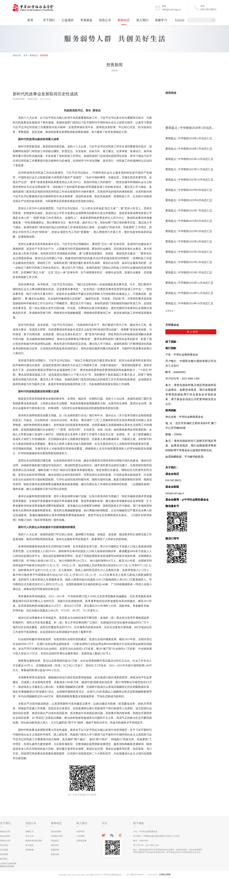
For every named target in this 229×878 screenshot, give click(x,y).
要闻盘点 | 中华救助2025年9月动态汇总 (188, 189)
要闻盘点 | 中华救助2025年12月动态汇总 (189, 159)
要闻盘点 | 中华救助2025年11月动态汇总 (189, 169)
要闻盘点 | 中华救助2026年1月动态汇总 (188, 148)
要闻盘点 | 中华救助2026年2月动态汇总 (188, 138)
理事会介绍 (5, 840)
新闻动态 (124, 20)
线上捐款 (192, 331)
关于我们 (49, 20)
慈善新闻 (44, 55)
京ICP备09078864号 (135, 874)
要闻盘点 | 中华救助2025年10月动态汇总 (189, 179)
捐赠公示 (29, 831)
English (179, 20)
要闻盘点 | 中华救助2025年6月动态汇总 (188, 220)
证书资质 (4, 850)
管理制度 (29, 850)
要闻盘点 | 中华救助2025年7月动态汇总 (188, 210)
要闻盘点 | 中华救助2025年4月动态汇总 (188, 241)
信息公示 (105, 20)
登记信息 (4, 845)
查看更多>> (170, 311)
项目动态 (55, 845)
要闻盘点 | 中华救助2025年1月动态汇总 (188, 272)
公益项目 (68, 20)
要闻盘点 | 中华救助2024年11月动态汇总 (189, 293)
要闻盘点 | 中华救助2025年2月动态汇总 (188, 262)
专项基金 (86, 20)
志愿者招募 (81, 840)
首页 (30, 20)
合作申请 (80, 831)
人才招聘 (80, 836)
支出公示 (29, 836)
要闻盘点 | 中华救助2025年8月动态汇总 (188, 200)
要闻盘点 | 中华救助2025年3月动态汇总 (188, 251)
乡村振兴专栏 (57, 836)
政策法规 (55, 854)
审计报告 (29, 845)
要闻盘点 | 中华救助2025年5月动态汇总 (188, 231)
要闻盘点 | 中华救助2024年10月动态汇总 (189, 303)
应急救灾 (55, 840)
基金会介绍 (5, 831)
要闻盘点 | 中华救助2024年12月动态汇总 (189, 282)
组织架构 (4, 854)
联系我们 (4, 859)
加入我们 (142, 20)
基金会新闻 (56, 831)
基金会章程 (5, 836)
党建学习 (161, 20)
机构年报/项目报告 (33, 840)
